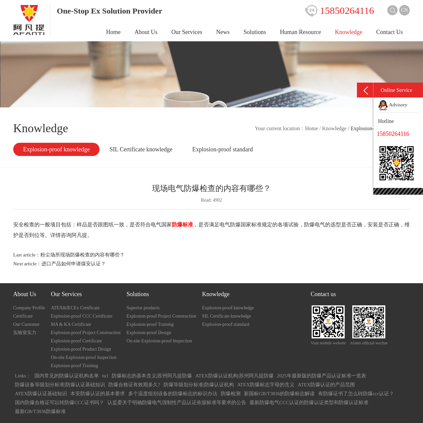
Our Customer (26, 324)
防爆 (235, 224)
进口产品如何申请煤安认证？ (73, 263)
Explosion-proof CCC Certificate (81, 316)
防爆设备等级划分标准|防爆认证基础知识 (60, 384)
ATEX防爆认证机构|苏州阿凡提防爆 (234, 375)
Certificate (23, 316)
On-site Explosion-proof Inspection (83, 357)
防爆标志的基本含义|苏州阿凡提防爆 (152, 375)
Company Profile (29, 307)
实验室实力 (24, 332)
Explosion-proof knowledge (56, 149)
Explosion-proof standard (222, 149)
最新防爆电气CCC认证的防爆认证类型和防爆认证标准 (309, 402)
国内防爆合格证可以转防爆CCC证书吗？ (59, 402)
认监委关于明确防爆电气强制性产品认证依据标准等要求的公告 (176, 402)
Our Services (187, 32)
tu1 (105, 375)
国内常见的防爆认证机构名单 (66, 375)
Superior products (143, 307)
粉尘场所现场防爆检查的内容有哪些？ (82, 254)
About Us (146, 32)
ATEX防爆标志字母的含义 (265, 384)
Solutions (255, 32)
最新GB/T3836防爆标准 (40, 411)
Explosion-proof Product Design (81, 349)
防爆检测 (231, 393)
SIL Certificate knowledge (140, 149)
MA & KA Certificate (71, 324)
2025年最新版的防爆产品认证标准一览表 (321, 375)
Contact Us (389, 32)
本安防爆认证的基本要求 (97, 393)
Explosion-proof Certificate (76, 340)
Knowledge (349, 32)
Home (113, 32)
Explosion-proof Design (149, 332)
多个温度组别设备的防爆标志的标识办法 (172, 393)
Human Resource (300, 32)
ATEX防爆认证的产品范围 (326, 384)
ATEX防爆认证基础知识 (41, 393)
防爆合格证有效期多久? (134, 384)
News (223, 32)
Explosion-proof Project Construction (86, 332)
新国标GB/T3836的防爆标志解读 (279, 393)
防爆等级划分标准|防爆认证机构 (199, 384)
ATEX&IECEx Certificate (75, 307)
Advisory (392, 104)
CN (404, 10)
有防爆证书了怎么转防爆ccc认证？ (356, 393)
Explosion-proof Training (74, 365)
